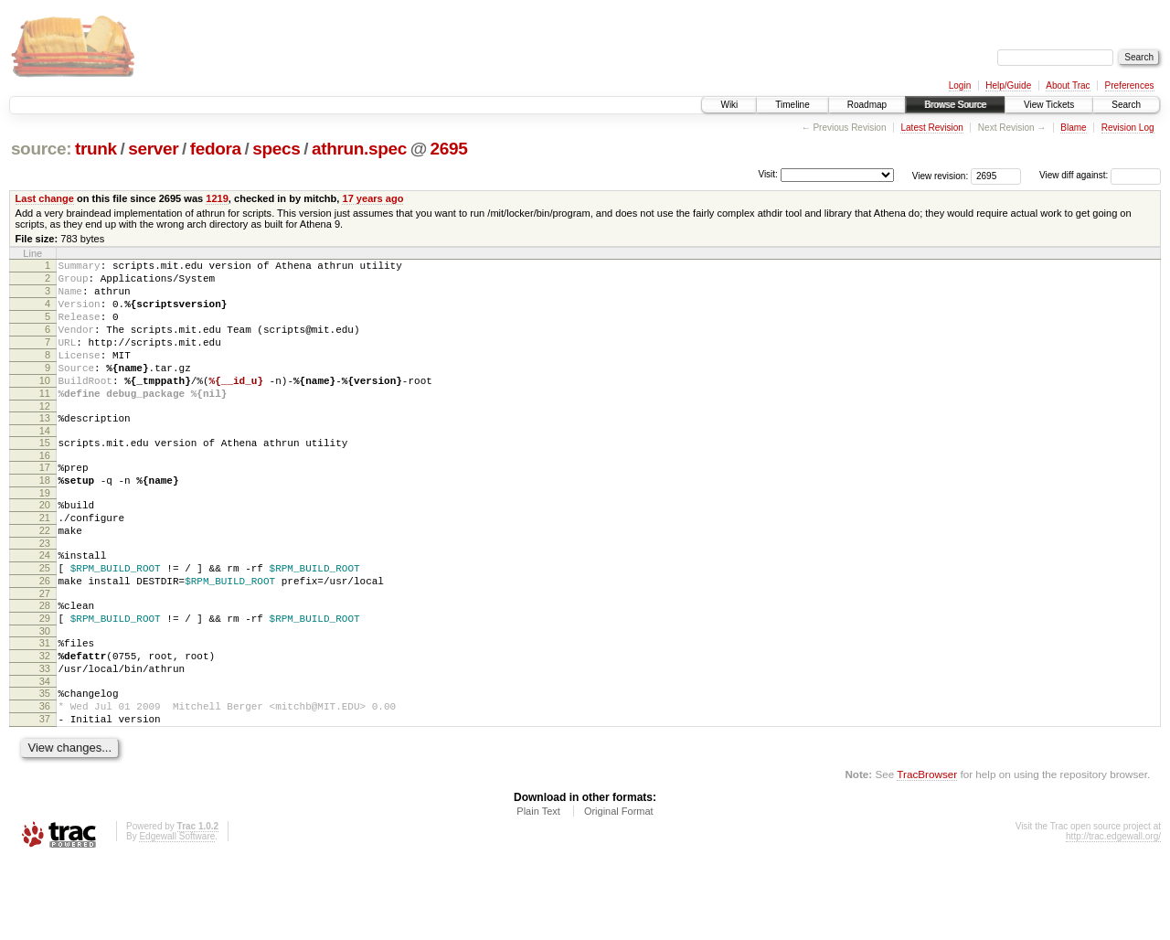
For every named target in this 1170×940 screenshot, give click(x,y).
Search (1126, 105)
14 (44, 463)
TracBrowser (927, 854)
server (153, 148)
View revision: (940, 175)
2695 (449, 148)
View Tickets (1049, 105)
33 (44, 737)
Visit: (768, 174)
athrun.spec (359, 148)
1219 (217, 198)
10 (44, 405)
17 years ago (372, 198)
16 (44, 491)
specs (276, 148)
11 (44, 420)
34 (44, 752)
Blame (1073, 128)
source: (41, 148)
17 (44, 502)
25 (44, 619)
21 (44, 561)
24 (44, 604)
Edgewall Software (177, 916)
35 (44, 764)
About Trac (1068, 85)
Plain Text (538, 890)
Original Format (619, 890)
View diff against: (1100, 175)
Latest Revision (931, 128)
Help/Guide (1008, 85)
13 (44, 448)
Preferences (1129, 85)
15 (44, 475)
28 (44, 662)
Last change (45, 198)
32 (44, 721)
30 (44, 694)
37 (44, 795)
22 (44, 576)
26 (44, 635)
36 (44, 779)
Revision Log (1127, 128)
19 (44, 534)
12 (44, 436)
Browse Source (955, 105)
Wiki (729, 105)
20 (44, 545)
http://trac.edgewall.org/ (1113, 916)
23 (44, 592)
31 (44, 705)
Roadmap (867, 105)
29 (44, 678)
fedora (215, 148)
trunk (96, 148)
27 (44, 651)
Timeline (792, 105)
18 (44, 518)
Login (960, 85)
